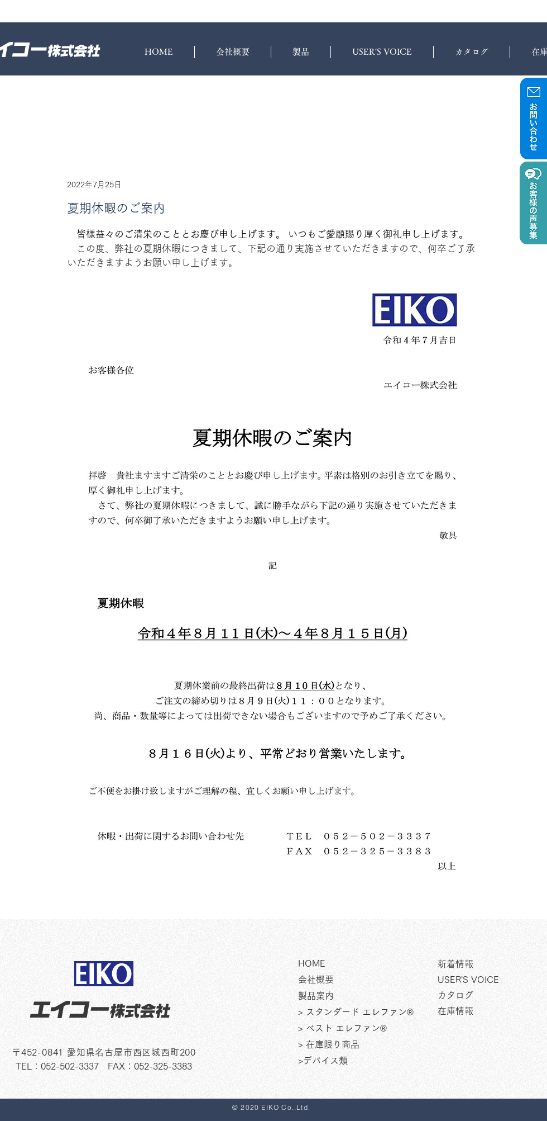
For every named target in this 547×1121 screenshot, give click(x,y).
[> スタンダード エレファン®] (364, 1012)
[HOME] (364, 963)
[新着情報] (492, 964)
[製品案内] (364, 996)
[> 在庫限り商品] (364, 1045)
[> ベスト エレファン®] (364, 1028)
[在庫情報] (492, 1011)
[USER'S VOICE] (492, 980)
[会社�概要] (364, 980)
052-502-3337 (70, 1066)
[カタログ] (492, 995)
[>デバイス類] (364, 1061)
